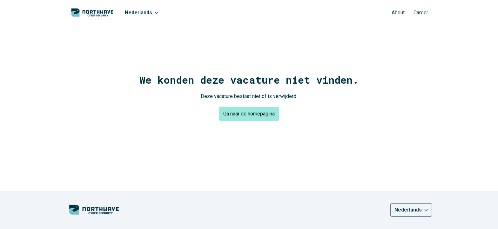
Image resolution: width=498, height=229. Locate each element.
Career (421, 13)
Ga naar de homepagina (249, 114)
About (398, 13)
